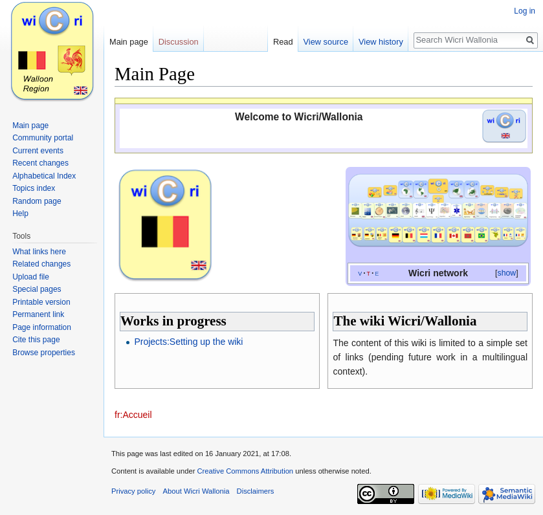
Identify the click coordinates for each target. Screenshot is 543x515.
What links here (39, 251)
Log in (524, 11)
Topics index (33, 188)
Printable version (41, 302)
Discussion (179, 42)
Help (20, 213)
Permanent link (38, 314)
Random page (36, 201)
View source (326, 42)
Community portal (42, 137)
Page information (41, 327)
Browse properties (43, 352)
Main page (128, 42)
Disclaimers (255, 491)
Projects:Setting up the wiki (188, 341)
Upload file (30, 276)
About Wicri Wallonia (196, 491)
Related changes (41, 263)
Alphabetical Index (44, 176)
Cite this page (36, 339)
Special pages (36, 289)
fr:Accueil (133, 415)
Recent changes (40, 163)
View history (381, 42)
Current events (37, 150)
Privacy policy (133, 491)
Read (283, 42)
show (507, 273)
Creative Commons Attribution (245, 471)
